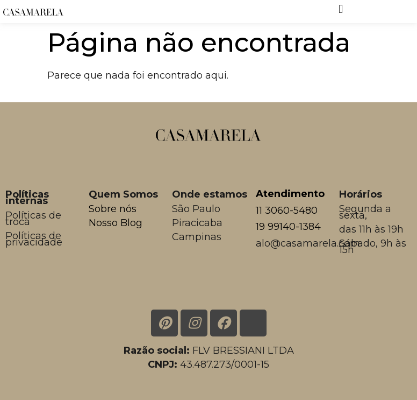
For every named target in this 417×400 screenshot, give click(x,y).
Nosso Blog (115, 223)
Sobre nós (112, 209)
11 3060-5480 (287, 210)
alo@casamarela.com (308, 243)
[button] (341, 9)
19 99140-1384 (288, 227)
